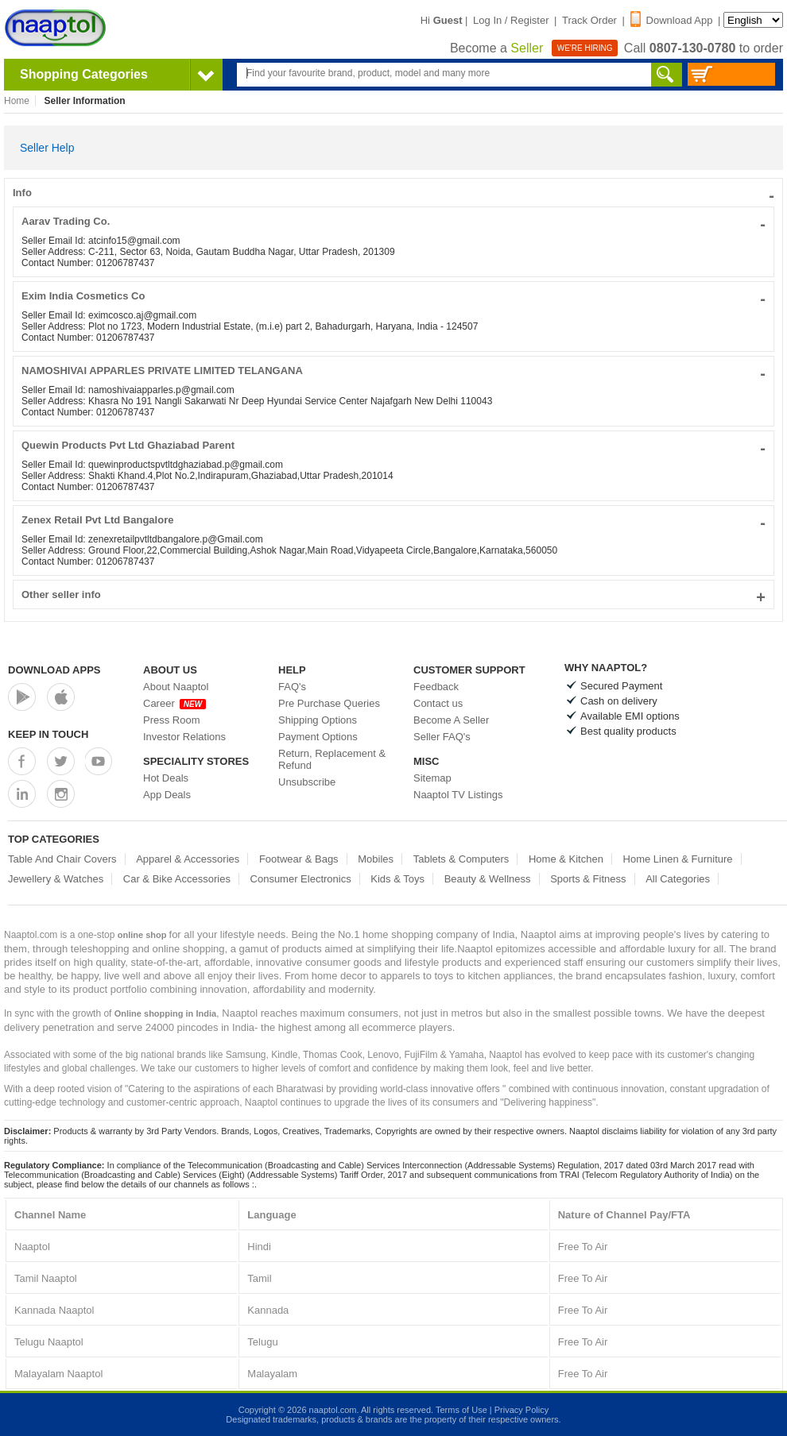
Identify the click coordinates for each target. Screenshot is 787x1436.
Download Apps (54, 670)
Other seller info (393, 594)
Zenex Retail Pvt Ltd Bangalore (393, 520)
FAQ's (292, 687)
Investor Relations (184, 737)
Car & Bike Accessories (177, 879)
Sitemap (432, 778)
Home (16, 100)
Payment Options (318, 737)
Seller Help (47, 147)
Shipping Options (317, 720)
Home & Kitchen (566, 859)
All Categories (677, 879)
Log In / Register (511, 20)
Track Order (589, 20)
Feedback (436, 687)
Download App (671, 20)
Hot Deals (165, 778)
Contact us (438, 703)
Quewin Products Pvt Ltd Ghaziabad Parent (393, 445)
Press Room (171, 720)
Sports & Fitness (588, 879)
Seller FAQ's (442, 737)
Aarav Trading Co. (393, 221)
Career (174, 703)
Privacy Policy (521, 1410)
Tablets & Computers (461, 859)
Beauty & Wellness (487, 879)
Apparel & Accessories (187, 859)
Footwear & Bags (299, 859)
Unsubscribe (306, 782)
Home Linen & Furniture (678, 859)
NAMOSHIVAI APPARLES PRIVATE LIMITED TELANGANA (393, 370)
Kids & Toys (397, 879)
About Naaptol (175, 687)
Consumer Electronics (300, 879)
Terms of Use (461, 1410)
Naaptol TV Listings (458, 795)
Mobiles (376, 859)
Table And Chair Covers (62, 859)
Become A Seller (451, 720)
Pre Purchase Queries (329, 703)
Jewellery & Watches (55, 879)
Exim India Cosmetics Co (393, 296)
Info (393, 193)
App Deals (167, 795)
